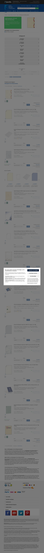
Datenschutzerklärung (30, 283)
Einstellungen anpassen (33, 273)
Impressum (35, 283)
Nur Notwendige (33, 276)
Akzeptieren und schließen (33, 270)
